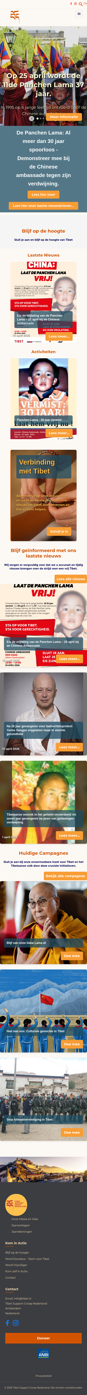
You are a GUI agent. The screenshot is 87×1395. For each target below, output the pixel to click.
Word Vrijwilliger (16, 1265)
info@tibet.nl (22, 1298)
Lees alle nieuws (71, 579)
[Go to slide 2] (40, 118)
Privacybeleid (43, 1375)
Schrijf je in (59, 531)
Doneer (43, 1338)
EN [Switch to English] (85, 3)
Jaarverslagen (20, 1225)
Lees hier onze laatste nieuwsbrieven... (43, 206)
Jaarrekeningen (21, 1231)
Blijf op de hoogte (17, 1252)
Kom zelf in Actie (16, 1271)
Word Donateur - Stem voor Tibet (27, 1259)
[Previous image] (31, 118)
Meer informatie (64, 117)
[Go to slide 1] (38, 119)
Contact (10, 1277)
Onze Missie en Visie (24, 1219)
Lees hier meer (43, 194)
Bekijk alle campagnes (65, 876)
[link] (81, 4)
